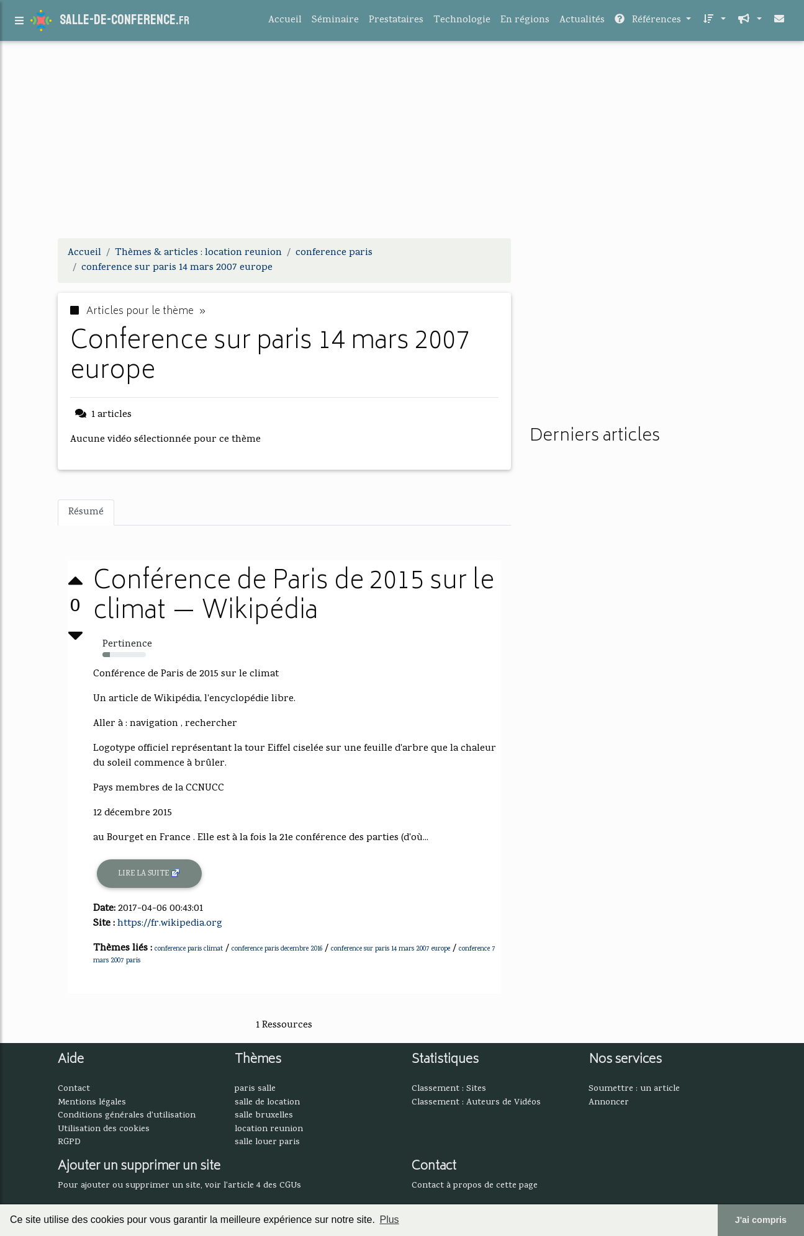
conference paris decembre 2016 (277, 949)
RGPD (69, 1142)
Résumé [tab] (86, 512)
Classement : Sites (449, 1089)
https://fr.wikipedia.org (169, 923)
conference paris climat (189, 949)
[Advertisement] (402, 141)
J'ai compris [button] (761, 1220)
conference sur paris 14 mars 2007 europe (390, 949)
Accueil (285, 23)
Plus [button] (389, 1219)
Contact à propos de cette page (475, 1186)
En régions (524, 23)
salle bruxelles (264, 1115)
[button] (713, 23)
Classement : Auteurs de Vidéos (476, 1102)
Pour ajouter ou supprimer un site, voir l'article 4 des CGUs (179, 1186)
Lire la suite (149, 874)
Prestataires (396, 23)
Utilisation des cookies (104, 1129)
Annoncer (609, 1102)
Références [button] (649, 23)
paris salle (255, 1089)
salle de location (267, 1102)
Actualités (582, 23)
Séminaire (335, 23)
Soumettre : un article (634, 1089)
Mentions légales (92, 1102)
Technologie (461, 23)
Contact (74, 1089)
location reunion (269, 1129)
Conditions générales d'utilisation (127, 1115)
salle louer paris (267, 1142)
